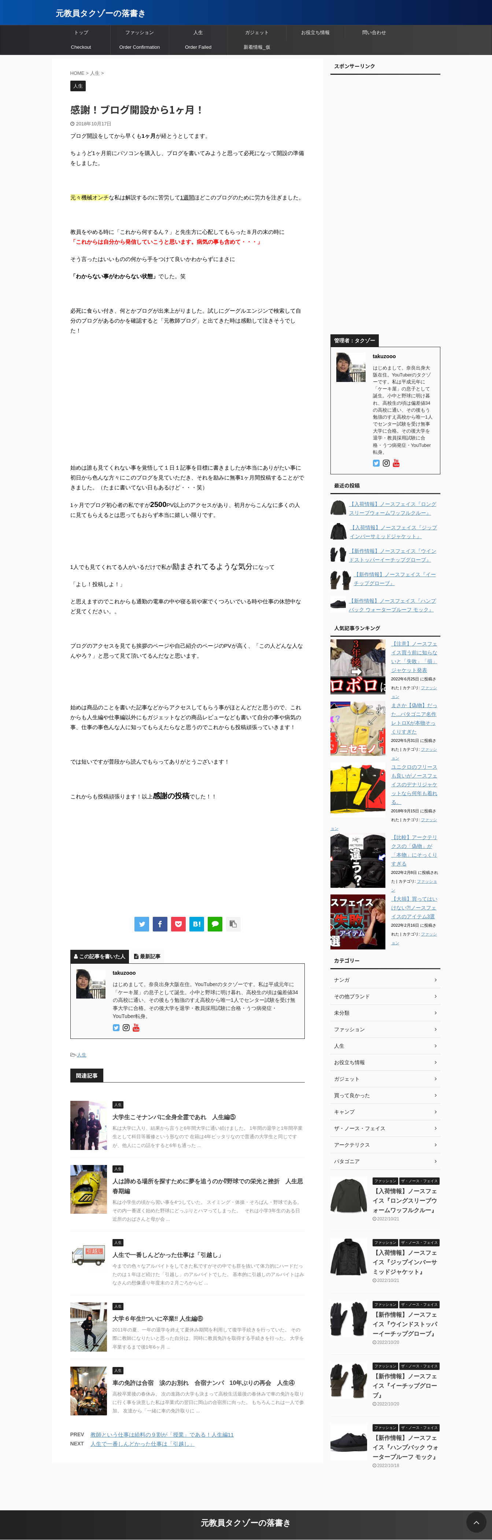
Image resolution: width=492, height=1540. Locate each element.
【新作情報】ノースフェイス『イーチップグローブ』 (405, 1386)
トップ (81, 32)
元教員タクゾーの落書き (101, 13)
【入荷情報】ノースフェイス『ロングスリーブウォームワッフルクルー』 (405, 1200)
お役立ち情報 (315, 32)
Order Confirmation (139, 47)
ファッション (139, 32)
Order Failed (198, 47)
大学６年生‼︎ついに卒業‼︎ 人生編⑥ (157, 1319)
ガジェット (257, 32)
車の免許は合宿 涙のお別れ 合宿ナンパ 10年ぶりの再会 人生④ (203, 1383)
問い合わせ (374, 32)
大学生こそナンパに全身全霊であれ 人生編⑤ (174, 1117)
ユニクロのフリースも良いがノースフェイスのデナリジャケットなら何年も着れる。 (414, 784)
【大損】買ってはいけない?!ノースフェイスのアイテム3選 (414, 907)
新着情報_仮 (257, 47)
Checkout (81, 47)
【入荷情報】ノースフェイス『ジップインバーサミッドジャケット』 (405, 1262)
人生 (198, 32)
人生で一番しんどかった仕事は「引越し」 (168, 1255)
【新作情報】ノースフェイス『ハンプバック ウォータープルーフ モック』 (406, 1447)
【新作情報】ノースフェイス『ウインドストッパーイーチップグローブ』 (405, 1324)
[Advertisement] (187, 394)
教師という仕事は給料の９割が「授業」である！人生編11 (162, 1434)
